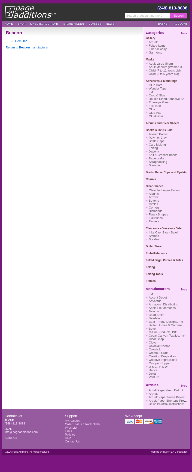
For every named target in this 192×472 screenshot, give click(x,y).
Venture (154, 377)
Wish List (71, 427)
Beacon (154, 311)
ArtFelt (153, 393)
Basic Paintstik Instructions (167, 404)
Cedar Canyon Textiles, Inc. (167, 335)
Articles (152, 385)
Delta (152, 373)
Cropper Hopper (159, 363)
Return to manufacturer (27, 47)
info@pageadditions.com (21, 432)
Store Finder (73, 23)
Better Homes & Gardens (165, 325)
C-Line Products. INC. (163, 332)
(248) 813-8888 (172, 8)
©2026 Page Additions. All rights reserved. (27, 452)
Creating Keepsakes (162, 356)
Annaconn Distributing (163, 304)
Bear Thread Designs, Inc (166, 321)
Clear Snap (156, 339)
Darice (153, 370)
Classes (94, 23)
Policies (70, 434)
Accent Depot (158, 297)
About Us (11, 437)
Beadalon (155, 318)
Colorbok (155, 349)
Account (180, 23)
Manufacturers (158, 289)
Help (68, 438)
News (110, 23)
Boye (152, 328)
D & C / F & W (158, 366)
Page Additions (30, 12)
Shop (21, 23)
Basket (163, 23)
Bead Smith (156, 315)
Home (9, 23)
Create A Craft (158, 353)
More (184, 33)
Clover (153, 342)
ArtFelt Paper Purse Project (167, 397)
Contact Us (13, 416)
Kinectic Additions (44, 23)
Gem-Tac (21, 41)
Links (68, 431)
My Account (72, 420)
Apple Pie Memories (162, 308)
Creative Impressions (163, 359)
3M (151, 294)
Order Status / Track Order (82, 424)
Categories (155, 33)
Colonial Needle (159, 346)
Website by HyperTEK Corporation (169, 452)
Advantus (155, 301)
